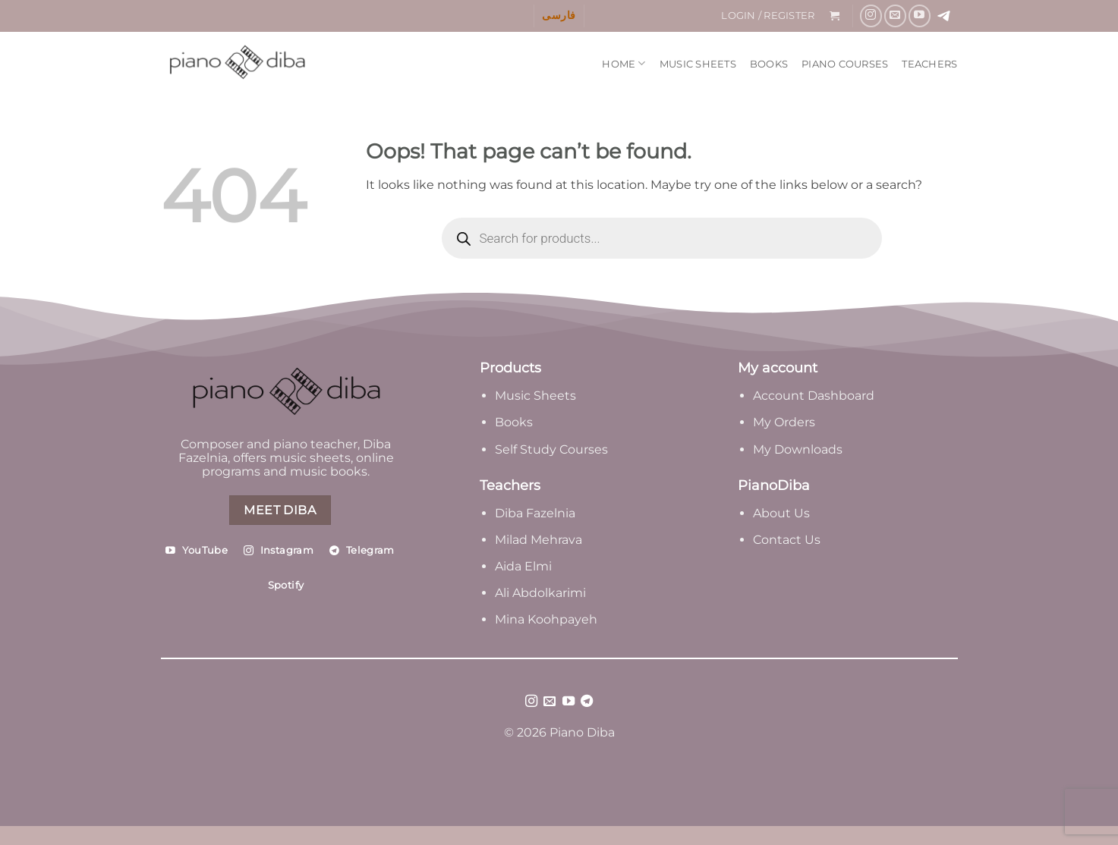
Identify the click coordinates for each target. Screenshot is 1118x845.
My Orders (784, 422)
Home (623, 63)
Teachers (929, 64)
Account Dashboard (813, 395)
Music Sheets (698, 64)
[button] (768, 16)
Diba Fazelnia (535, 513)
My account (777, 368)
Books (769, 64)
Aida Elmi (523, 566)
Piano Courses (844, 64)
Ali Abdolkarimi (540, 593)
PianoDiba (774, 485)
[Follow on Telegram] (587, 701)
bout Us (785, 513)
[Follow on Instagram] (871, 16)
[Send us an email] (895, 16)
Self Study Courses (553, 449)
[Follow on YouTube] (920, 16)
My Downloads (797, 449)
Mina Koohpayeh (546, 619)
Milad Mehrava (538, 539)
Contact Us (786, 539)
